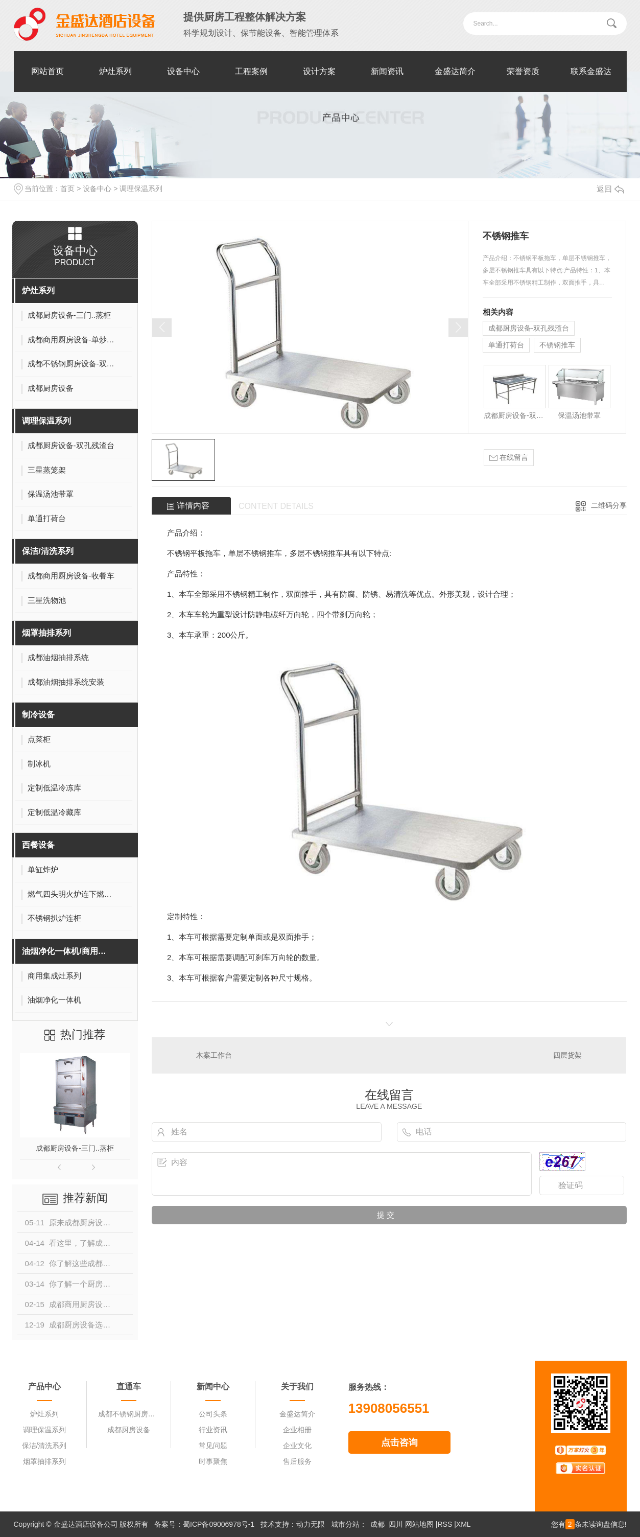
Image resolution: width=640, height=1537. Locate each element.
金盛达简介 (455, 71)
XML (463, 1524)
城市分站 (345, 1524)
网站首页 (47, 71)
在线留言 (508, 457)
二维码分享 (609, 505)
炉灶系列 (115, 71)
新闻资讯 (387, 71)
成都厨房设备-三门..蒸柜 (74, 1148)
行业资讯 (213, 1430)
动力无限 (310, 1524)
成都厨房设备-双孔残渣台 (529, 328)
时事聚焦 (213, 1461)
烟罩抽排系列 (46, 632)
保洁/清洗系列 (47, 551)
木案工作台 (214, 1055)
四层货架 (567, 1055)
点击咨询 (399, 1442)
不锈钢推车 (557, 345)
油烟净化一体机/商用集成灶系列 (68, 951)
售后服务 (297, 1461)
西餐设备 (38, 845)
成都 (377, 1524)
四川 (396, 1524)
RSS (444, 1524)
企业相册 (297, 1430)
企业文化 (297, 1445)
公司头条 (213, 1414)
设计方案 (319, 71)
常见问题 (213, 1445)
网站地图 (419, 1524)
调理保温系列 (141, 188)
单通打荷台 (506, 345)
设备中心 (183, 71)
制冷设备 (38, 714)
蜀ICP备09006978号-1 (218, 1524)
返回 (610, 188)
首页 (67, 188)
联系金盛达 (591, 71)
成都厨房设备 (128, 1430)
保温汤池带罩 (579, 415)
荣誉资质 (523, 71)
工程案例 (251, 71)
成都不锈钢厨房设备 (128, 1414)
